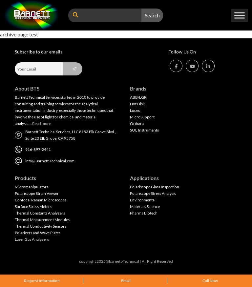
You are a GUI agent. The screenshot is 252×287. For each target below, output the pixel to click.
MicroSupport (142, 116)
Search (152, 15)
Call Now (210, 280)
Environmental (143, 199)
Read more (41, 123)
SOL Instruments (144, 130)
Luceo (135, 110)
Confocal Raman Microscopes (40, 199)
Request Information (42, 280)
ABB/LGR (138, 97)
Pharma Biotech (144, 213)
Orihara (137, 123)
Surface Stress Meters (33, 206)
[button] (176, 66)
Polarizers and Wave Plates (37, 232)
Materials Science (145, 206)
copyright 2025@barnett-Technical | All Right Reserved (126, 261)
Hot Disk (137, 103)
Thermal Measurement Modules (42, 219)
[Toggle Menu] (239, 15)
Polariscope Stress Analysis (153, 193)
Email (126, 280)
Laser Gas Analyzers (32, 239)
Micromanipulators (31, 186)
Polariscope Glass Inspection (154, 186)
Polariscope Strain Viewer (37, 193)
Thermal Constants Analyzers (40, 213)
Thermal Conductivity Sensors (40, 226)
